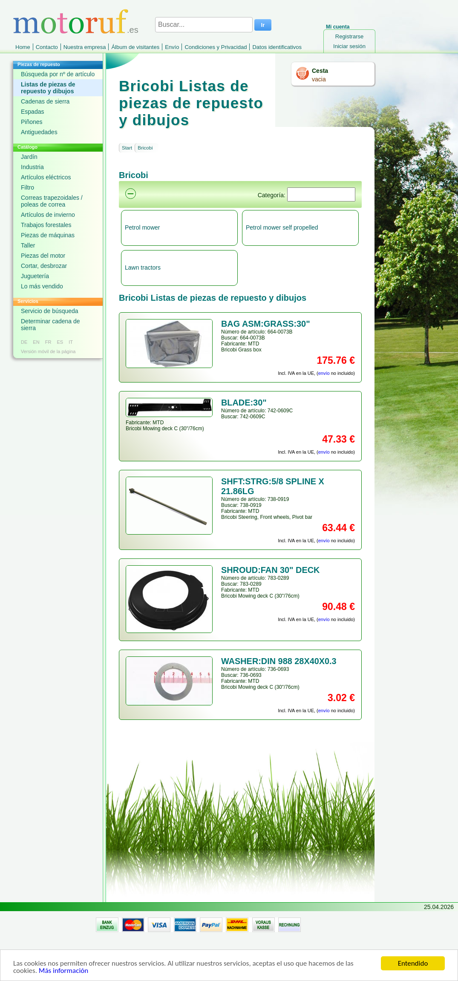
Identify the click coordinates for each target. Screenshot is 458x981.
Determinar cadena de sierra (50, 324)
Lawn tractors (143, 267)
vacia (319, 79)
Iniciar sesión (349, 46)
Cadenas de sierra (45, 101)
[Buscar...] (204, 24)
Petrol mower (142, 227)
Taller (28, 245)
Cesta (320, 70)
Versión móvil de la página (48, 351)
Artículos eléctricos (46, 177)
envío (324, 373)
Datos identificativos (277, 47)
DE (24, 342)
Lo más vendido (42, 286)
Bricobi (145, 147)
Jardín (29, 156)
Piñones (32, 121)
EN (36, 342)
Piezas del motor (43, 255)
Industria (32, 167)
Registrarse (349, 36)
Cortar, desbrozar (44, 265)
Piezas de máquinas (48, 235)
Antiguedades (39, 132)
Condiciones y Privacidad (215, 47)
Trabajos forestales (46, 225)
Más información (63, 973)
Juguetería (35, 276)
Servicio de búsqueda (49, 311)
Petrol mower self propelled (282, 227)
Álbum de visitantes (135, 47)
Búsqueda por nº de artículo (58, 74)
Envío (172, 47)
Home (22, 47)
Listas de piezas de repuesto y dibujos (48, 88)
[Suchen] (321, 194)
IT (71, 342)
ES (60, 342)
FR (48, 342)
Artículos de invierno (48, 214)
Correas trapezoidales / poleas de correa (52, 201)
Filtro (27, 187)
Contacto (47, 47)
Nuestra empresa (84, 47)
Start (127, 147)
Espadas (32, 111)
